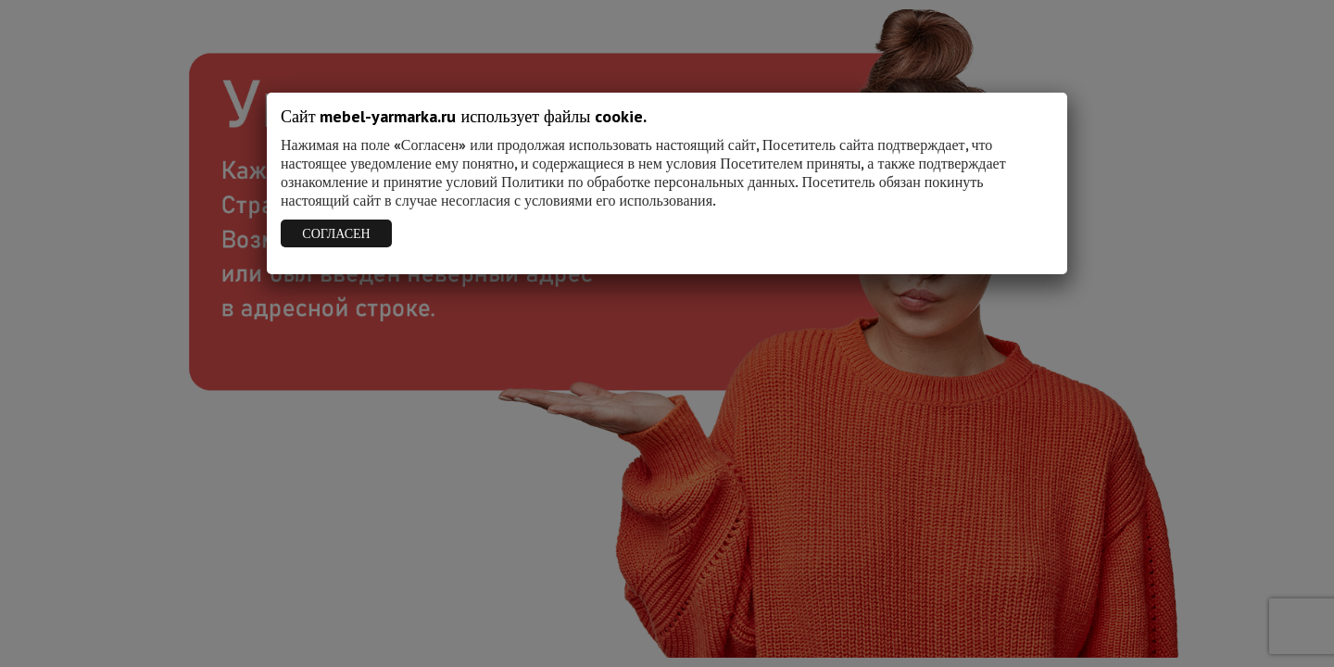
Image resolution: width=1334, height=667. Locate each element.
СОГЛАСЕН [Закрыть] (336, 233)
